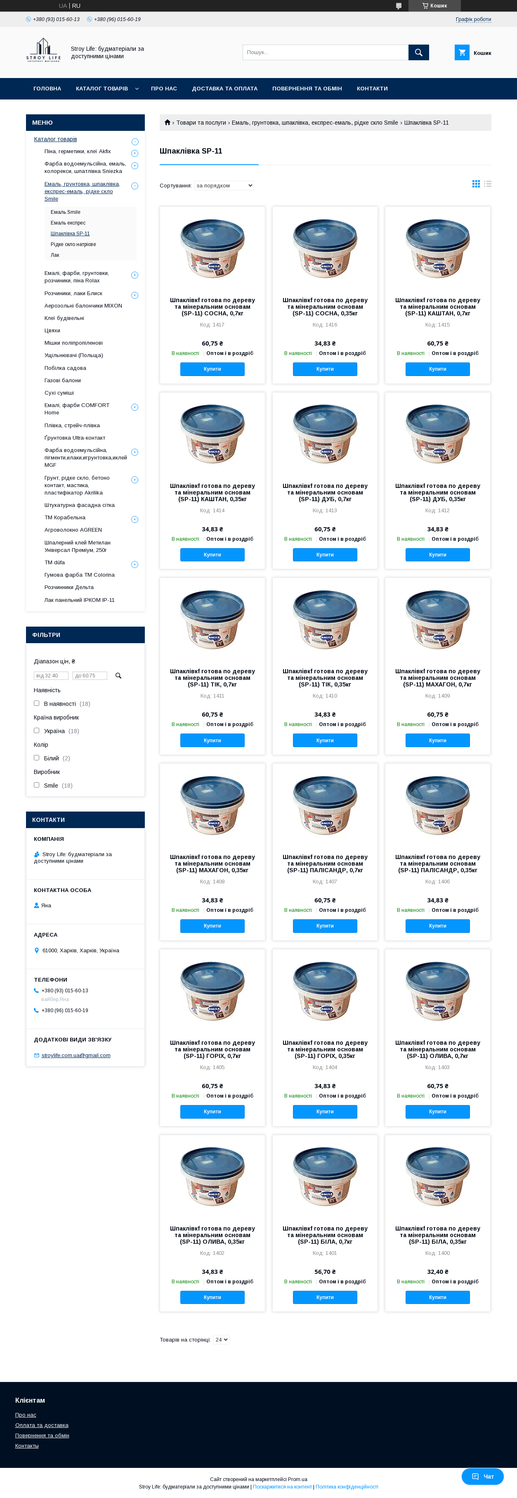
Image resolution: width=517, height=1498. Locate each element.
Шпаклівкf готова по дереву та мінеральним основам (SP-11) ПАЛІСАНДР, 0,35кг (437, 863)
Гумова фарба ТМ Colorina (80, 575)
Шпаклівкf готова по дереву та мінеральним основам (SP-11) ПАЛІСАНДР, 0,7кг (325, 863)
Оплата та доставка (41, 1425)
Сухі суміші (59, 393)
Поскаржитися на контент (282, 1487)
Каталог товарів (102, 88)
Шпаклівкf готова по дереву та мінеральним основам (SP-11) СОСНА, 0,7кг (212, 307)
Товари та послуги (201, 122)
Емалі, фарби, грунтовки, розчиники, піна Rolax (77, 277)
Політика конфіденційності (347, 1487)
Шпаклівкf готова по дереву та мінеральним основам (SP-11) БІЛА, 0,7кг (325, 1235)
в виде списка (487, 186)
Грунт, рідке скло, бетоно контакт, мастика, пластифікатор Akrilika (77, 485)
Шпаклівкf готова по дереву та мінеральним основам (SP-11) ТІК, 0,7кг (212, 678)
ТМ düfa (55, 562)
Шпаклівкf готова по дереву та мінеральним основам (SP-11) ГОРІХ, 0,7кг (212, 1049)
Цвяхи (52, 330)
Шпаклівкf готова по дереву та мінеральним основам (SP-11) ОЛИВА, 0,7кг (437, 1049)
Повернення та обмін (307, 88)
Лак (55, 255)
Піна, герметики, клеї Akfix (78, 151)
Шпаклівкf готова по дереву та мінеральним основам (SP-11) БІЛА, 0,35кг (437, 1235)
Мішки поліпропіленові (74, 343)
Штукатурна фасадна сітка (80, 505)
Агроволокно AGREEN (73, 530)
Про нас (164, 88)
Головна (47, 88)
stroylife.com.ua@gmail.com (76, 1055)
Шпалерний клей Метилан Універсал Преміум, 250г (78, 546)
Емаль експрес (68, 223)
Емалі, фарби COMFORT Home (77, 409)
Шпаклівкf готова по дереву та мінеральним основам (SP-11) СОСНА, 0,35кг (325, 307)
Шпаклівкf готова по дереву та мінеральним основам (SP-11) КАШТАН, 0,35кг (212, 492)
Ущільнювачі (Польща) (74, 355)
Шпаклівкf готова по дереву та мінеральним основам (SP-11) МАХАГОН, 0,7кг (437, 678)
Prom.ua (297, 1479)
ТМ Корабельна (65, 517)
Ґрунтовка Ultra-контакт (75, 438)
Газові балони (63, 380)
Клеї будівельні (64, 318)
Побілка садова (65, 368)
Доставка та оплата (224, 88)
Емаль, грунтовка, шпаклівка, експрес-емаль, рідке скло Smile (315, 122)
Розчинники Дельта (69, 587)
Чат (483, 1476)
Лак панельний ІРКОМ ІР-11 (80, 600)
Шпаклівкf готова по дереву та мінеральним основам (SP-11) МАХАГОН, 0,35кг (212, 863)
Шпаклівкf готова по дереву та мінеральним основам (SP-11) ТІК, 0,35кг (325, 678)
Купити (212, 369)
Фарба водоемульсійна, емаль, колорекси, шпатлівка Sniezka (85, 167)
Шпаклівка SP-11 (70, 234)
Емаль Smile (65, 212)
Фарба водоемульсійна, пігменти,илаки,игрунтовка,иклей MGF (86, 457)
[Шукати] (418, 52)
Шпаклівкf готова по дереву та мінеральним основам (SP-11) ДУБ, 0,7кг (325, 492)
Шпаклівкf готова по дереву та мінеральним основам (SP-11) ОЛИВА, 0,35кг (212, 1235)
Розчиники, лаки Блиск (73, 293)
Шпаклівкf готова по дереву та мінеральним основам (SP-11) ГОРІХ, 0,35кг (325, 1049)
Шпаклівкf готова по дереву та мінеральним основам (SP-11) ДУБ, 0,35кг (437, 492)
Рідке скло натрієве (73, 244)
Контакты (27, 1446)
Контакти (372, 88)
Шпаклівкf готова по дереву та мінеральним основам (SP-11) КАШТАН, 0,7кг (437, 307)
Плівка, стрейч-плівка (72, 425)
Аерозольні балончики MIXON (83, 306)
